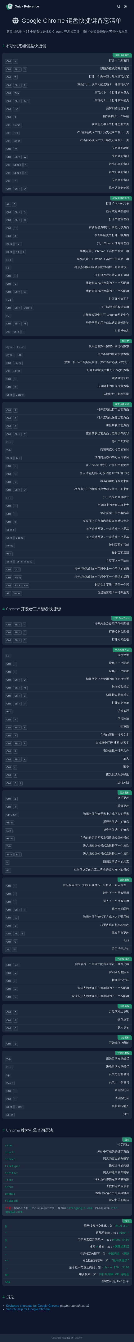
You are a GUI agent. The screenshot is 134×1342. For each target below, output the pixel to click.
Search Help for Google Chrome (28, 1309)
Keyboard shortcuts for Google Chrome (32, 1305)
